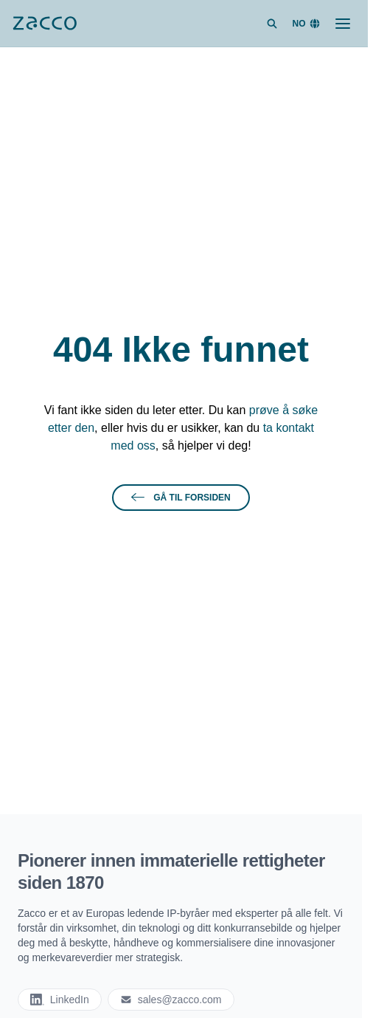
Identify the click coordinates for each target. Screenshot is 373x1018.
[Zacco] (45, 23)
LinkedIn (59, 999)
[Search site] (272, 23)
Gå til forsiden (180, 497)
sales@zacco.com (171, 999)
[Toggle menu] (343, 23)
